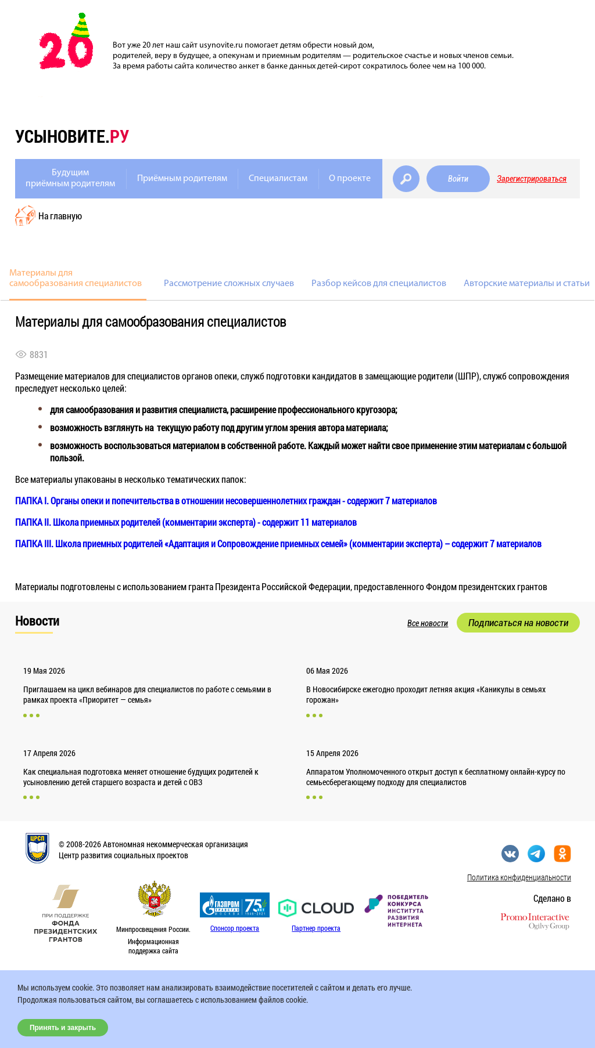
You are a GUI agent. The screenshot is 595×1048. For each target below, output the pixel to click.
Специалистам (278, 178)
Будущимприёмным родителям (70, 178)
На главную (60, 215)
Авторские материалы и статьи (527, 283)
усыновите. (72, 136)
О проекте (350, 178)
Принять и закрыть (63, 1028)
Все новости (427, 623)
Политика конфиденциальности (519, 877)
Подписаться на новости (518, 622)
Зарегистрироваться (532, 178)
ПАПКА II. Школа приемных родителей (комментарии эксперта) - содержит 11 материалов (186, 522)
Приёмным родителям (182, 178)
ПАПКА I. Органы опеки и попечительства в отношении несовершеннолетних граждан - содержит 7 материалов (226, 500)
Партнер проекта (316, 928)
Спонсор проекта (234, 928)
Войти (458, 178)
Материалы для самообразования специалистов (75, 278)
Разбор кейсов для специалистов (378, 283)
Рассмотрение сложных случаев (229, 283)
